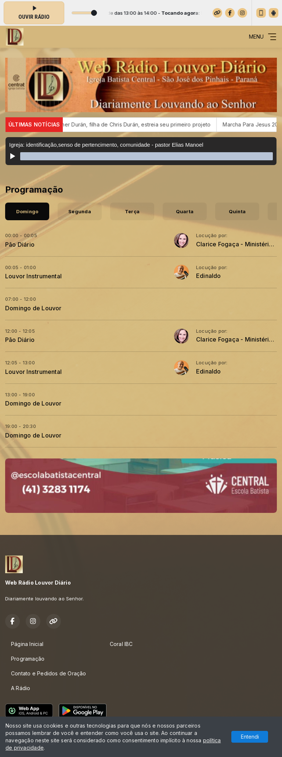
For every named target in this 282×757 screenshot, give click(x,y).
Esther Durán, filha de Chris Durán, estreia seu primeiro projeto (139, 124)
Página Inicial (27, 644)
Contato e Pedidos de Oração (48, 673)
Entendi (250, 736)
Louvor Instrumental (33, 276)
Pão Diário (20, 244)
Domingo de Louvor (33, 308)
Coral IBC (121, 644)
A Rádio (20, 688)
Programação (27, 659)
